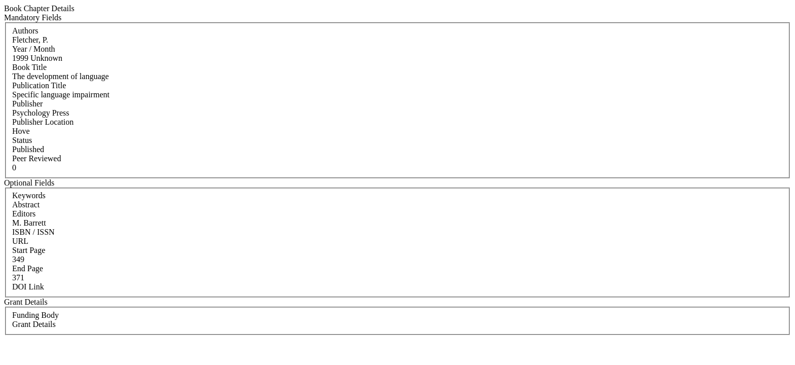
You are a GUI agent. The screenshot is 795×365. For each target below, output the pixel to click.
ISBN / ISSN (33, 232)
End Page (27, 268)
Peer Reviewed (36, 158)
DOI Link (28, 286)
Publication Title (39, 85)
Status (22, 140)
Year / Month (33, 49)
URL (20, 241)
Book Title (29, 67)
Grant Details (34, 324)
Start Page (28, 250)
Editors (23, 213)
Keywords (29, 195)
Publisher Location (43, 122)
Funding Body (35, 315)
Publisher (27, 103)
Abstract (26, 204)
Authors (25, 30)
